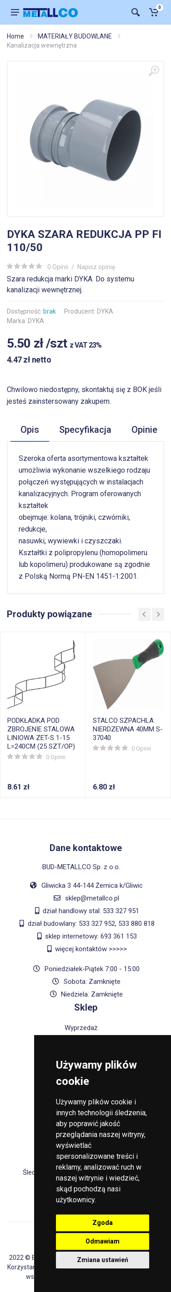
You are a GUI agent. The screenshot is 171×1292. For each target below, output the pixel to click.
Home (15, 36)
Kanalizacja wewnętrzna (42, 45)
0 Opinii (57, 267)
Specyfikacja (85, 429)
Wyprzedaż (81, 1028)
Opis (29, 429)
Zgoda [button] (102, 1222)
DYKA (105, 311)
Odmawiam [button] (103, 1241)
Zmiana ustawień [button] (102, 1259)
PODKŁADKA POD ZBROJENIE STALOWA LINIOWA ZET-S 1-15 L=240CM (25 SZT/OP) (41, 733)
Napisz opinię (96, 267)
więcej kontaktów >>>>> (91, 949)
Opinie (144, 429)
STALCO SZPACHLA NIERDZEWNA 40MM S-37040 (128, 729)
